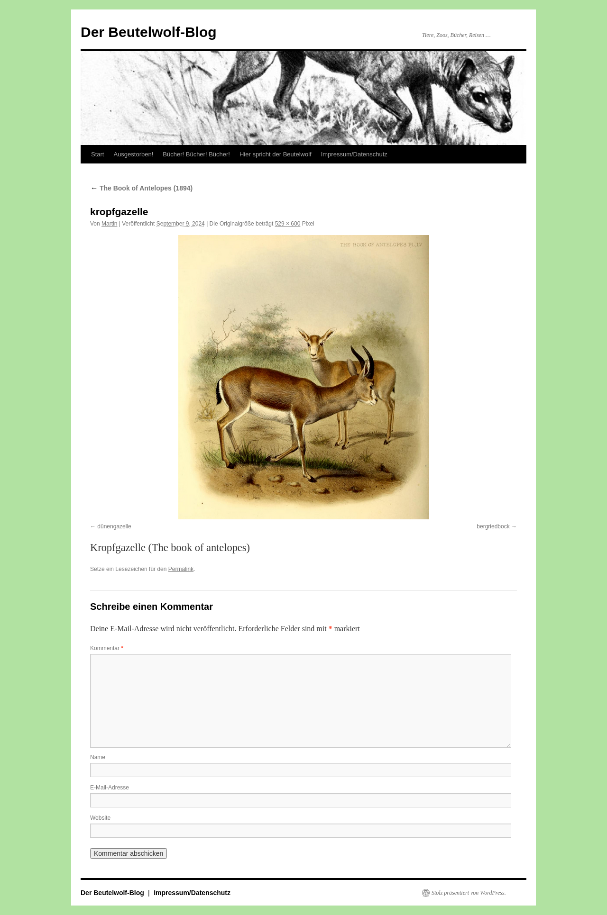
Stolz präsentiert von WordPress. (469, 892)
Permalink (180, 569)
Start (97, 154)
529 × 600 (288, 223)
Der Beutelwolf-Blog (149, 32)
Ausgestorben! (133, 154)
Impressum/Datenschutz (354, 154)
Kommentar (106, 648)
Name (97, 757)
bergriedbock (493, 526)
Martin (109, 223)
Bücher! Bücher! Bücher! (196, 154)
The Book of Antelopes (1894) (141, 188)
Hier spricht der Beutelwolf (275, 154)
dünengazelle (114, 526)
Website (100, 818)
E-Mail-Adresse (109, 787)
